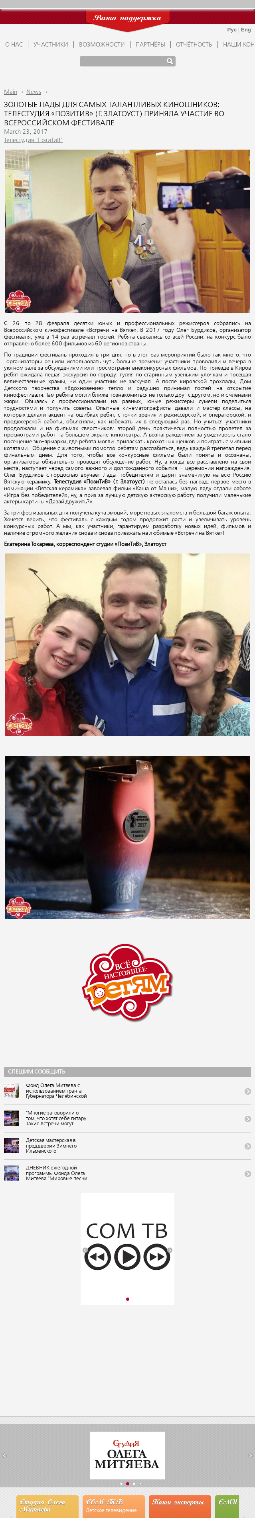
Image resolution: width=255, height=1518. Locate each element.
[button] (85, 1250)
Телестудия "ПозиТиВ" (33, 140)
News (33, 92)
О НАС (14, 45)
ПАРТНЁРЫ (150, 45)
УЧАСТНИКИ (51, 45)
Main (10, 92)
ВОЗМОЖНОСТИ (102, 45)
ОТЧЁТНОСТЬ (194, 45)
